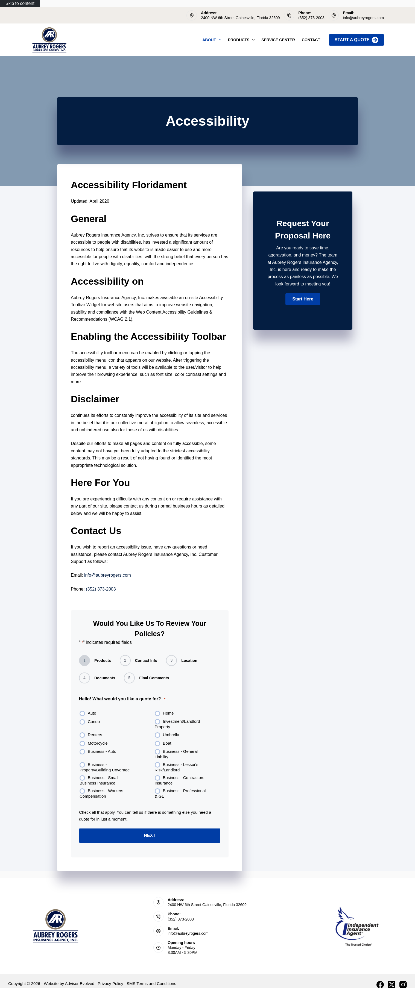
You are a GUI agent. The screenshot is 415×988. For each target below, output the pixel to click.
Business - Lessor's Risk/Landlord (176, 767)
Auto (92, 713)
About (212, 40)
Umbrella (171, 734)
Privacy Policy (110, 983)
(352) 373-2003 (311, 18)
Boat (167, 743)
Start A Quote (356, 40)
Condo (94, 721)
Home (168, 713)
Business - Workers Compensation (101, 793)
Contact (311, 40)
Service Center (278, 40)
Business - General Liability (176, 754)
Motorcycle (98, 743)
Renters (95, 734)
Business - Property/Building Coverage (105, 767)
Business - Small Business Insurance (99, 780)
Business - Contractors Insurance (179, 780)
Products (242, 40)
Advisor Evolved (80, 983)
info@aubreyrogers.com (363, 18)
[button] (302, 299)
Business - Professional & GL (180, 793)
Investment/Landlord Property (177, 724)
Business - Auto (102, 751)
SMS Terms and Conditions (151, 983)
